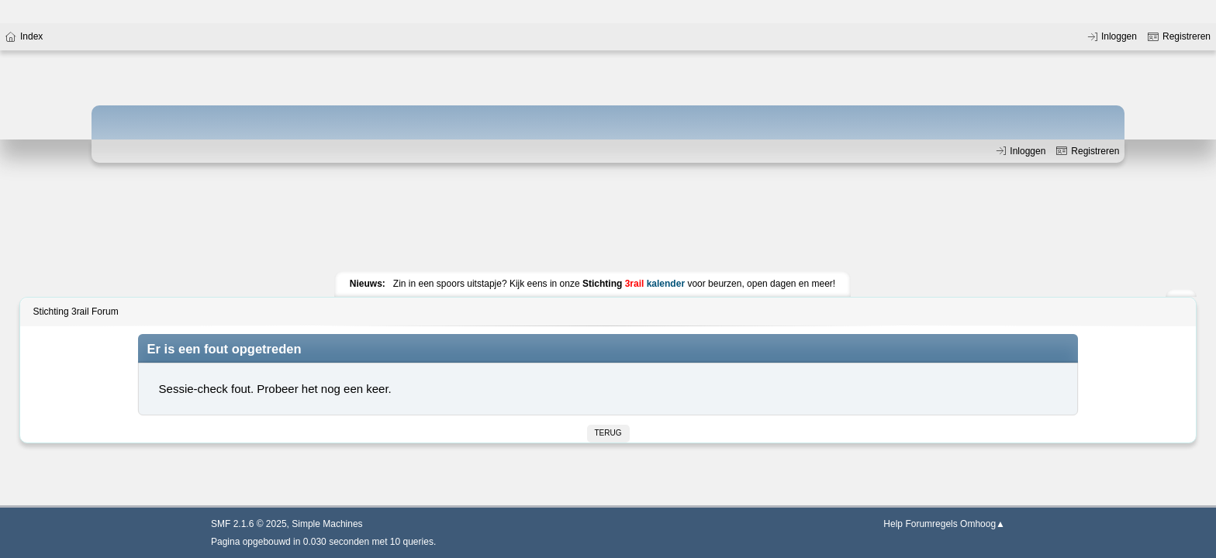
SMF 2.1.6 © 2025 (249, 523)
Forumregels (931, 523)
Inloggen (1021, 151)
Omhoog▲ (982, 523)
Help (893, 523)
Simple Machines (327, 523)
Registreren (1087, 151)
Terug (608, 433)
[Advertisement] (608, 221)
